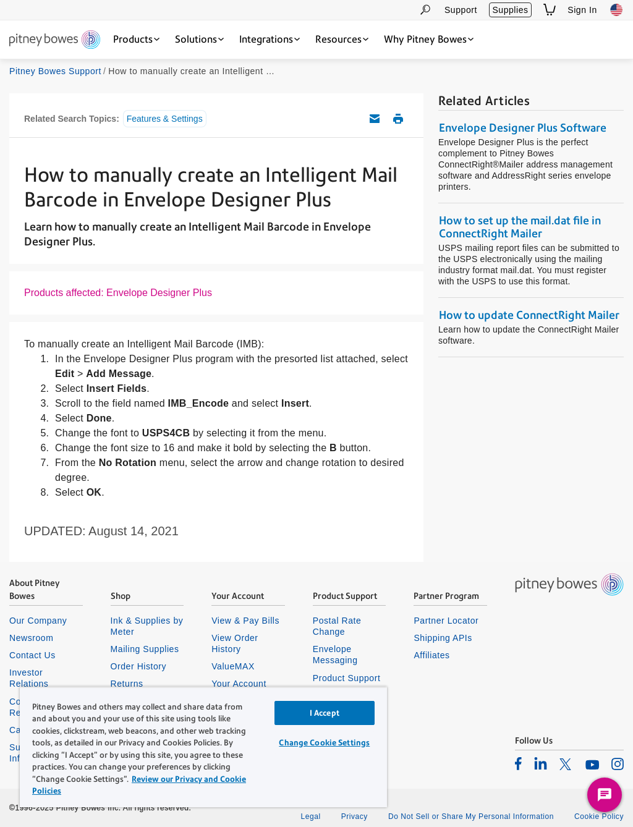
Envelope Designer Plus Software (522, 127)
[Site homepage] (54, 40)
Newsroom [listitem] (31, 638)
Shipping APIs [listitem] (443, 638)
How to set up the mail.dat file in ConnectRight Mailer (520, 227)
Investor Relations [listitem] (28, 678)
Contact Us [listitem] (32, 655)
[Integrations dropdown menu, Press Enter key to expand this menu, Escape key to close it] (269, 39)
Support (460, 10)
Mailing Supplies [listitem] (145, 649)
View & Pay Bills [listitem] (245, 621)
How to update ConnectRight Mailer (529, 314)
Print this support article (398, 118)
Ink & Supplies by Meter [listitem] (147, 626)
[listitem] (518, 763)
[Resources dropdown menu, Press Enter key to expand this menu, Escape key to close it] (341, 39)
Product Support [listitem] (347, 678)
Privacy (354, 816)
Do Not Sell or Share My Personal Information (471, 816)
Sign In (582, 10)
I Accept (324, 713)
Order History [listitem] (139, 666)
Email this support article (374, 118)
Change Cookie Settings (324, 742)
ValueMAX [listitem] (233, 666)
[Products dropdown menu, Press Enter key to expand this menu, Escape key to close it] (136, 39)
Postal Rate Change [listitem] (337, 626)
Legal (310, 816)
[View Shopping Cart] (549, 10)
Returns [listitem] (127, 684)
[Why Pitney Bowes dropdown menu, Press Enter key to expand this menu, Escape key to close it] (428, 39)
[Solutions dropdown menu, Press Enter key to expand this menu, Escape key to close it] (199, 39)
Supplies (510, 10)
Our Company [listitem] (38, 621)
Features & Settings (165, 119)
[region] (203, 747)
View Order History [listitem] (234, 643)
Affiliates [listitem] (431, 655)
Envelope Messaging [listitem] (335, 654)
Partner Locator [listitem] (446, 621)
